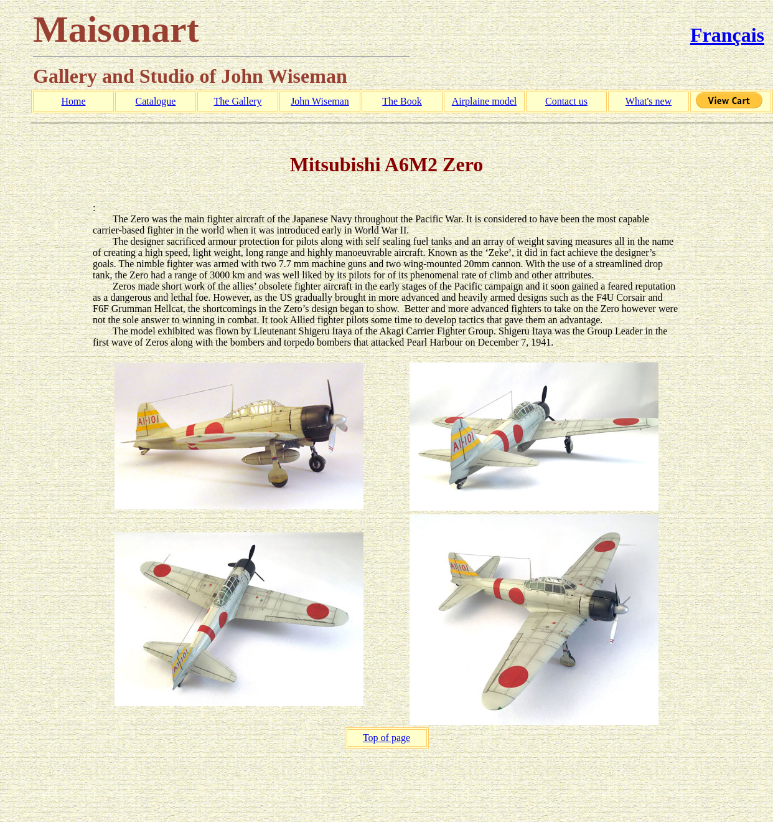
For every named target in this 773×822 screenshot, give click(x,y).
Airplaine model (484, 101)
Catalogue (156, 101)
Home (73, 101)
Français (727, 35)
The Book (402, 101)
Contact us (566, 101)
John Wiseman (320, 101)
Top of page (386, 737)
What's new (648, 101)
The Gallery (238, 101)
